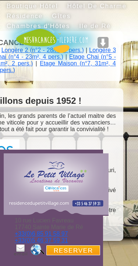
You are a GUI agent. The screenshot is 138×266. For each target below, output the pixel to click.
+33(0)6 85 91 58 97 (41, 234)
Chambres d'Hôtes (38, 26)
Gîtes (61, 16)
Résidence (25, 16)
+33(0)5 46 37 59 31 (41, 240)
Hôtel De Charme (97, 6)
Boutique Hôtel (32, 6)
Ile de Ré (95, 26)
